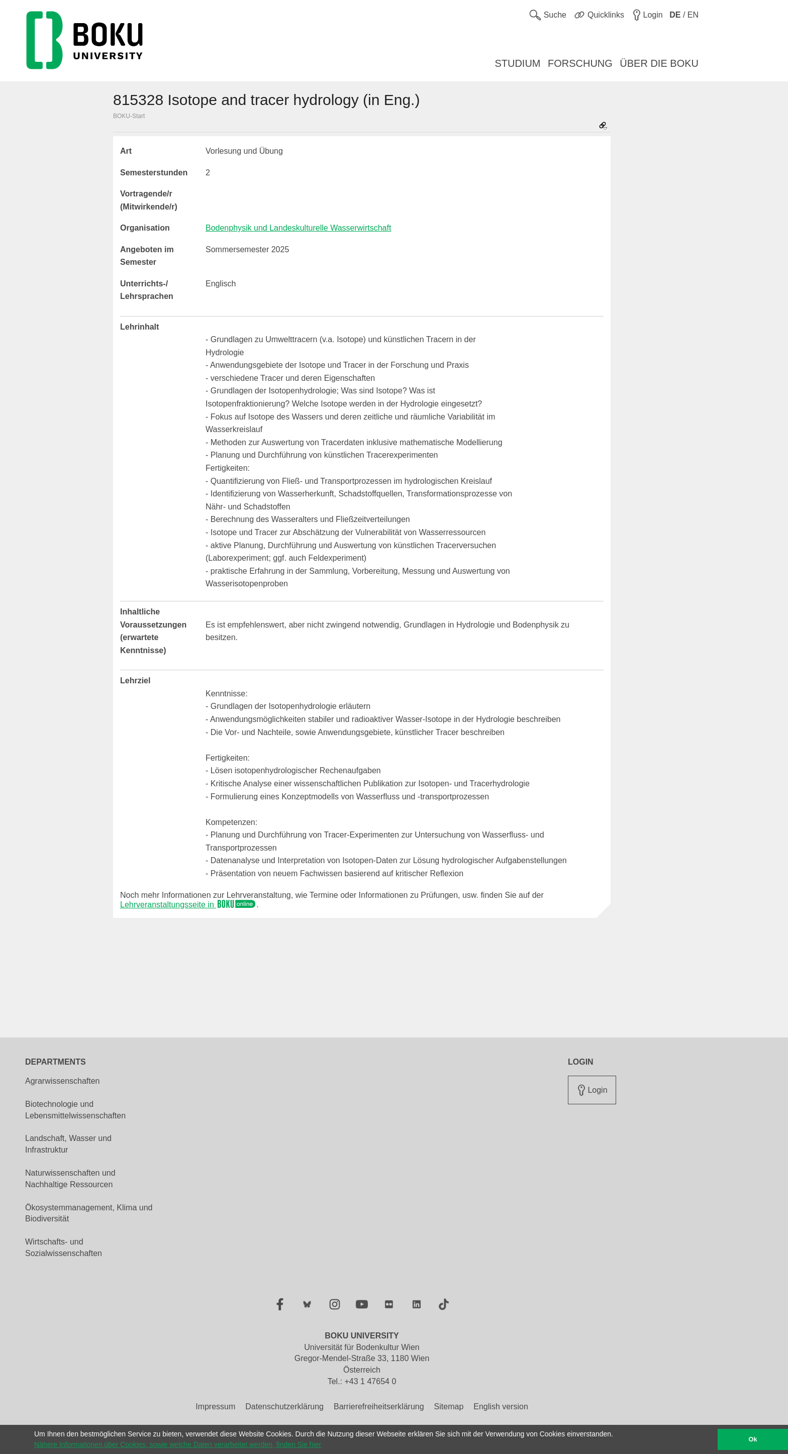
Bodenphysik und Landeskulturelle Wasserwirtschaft (298, 228)
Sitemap (449, 1406)
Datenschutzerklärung (284, 1406)
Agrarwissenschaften (62, 1081)
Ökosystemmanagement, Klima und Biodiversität (88, 1213)
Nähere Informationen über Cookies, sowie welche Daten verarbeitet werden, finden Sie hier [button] (177, 1444)
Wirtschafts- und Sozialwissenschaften (63, 1247)
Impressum (215, 1406)
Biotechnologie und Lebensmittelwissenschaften (75, 1110)
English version (500, 1406)
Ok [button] (753, 1439)
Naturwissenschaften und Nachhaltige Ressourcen (70, 1179)
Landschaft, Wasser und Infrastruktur (68, 1144)
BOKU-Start (129, 116)
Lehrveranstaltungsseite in (188, 904)
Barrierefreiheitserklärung (379, 1406)
